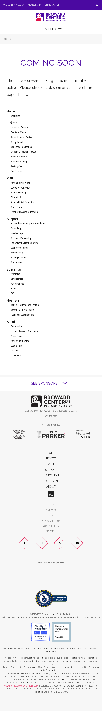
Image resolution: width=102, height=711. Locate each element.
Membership (34, 4)
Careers (14, 350)
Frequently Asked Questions (24, 212)
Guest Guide (16, 207)
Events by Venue (18, 132)
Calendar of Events (19, 127)
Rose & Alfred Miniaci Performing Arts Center (83, 434)
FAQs (13, 293)
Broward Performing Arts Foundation (28, 223)
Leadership (16, 345)
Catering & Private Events (22, 310)
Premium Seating (19, 161)
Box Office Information (21, 147)
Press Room (16, 336)
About (13, 288)
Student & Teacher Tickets (23, 152)
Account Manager (13, 4)
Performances (17, 283)
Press (51, 505)
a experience (51, 562)
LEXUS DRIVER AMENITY (22, 187)
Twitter (29, 546)
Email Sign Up (52, 4)
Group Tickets (17, 142)
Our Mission (16, 326)
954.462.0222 (51, 416)
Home (5, 39)
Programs (15, 274)
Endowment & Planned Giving (25, 243)
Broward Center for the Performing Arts (51, 17)
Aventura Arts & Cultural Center (18, 434)
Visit (10, 178)
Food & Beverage (19, 192)
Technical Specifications (22, 314)
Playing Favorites (19, 257)
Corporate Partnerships (22, 238)
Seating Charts (18, 166)
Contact (51, 516)
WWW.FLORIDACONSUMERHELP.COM (21, 686)
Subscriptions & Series (21, 137)
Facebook (46, 546)
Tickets (12, 123)
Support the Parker (19, 248)
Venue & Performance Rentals (25, 305)
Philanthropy (16, 228)
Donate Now (16, 262)
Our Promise (17, 171)
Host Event (14, 300)
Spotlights (15, 116)
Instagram (64, 546)
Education (14, 269)
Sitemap (51, 531)
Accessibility (51, 526)
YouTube (81, 546)
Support (12, 219)
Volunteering (17, 252)
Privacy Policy (50, 521)
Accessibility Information (22, 202)
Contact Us (16, 355)
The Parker (50, 434)
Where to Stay (17, 197)
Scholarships (17, 279)
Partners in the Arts (20, 341)
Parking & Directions (20, 183)
